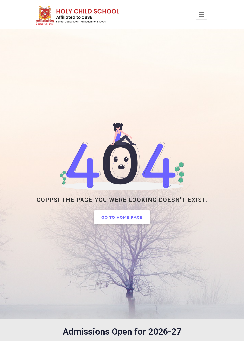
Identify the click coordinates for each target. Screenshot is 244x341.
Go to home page (122, 217)
